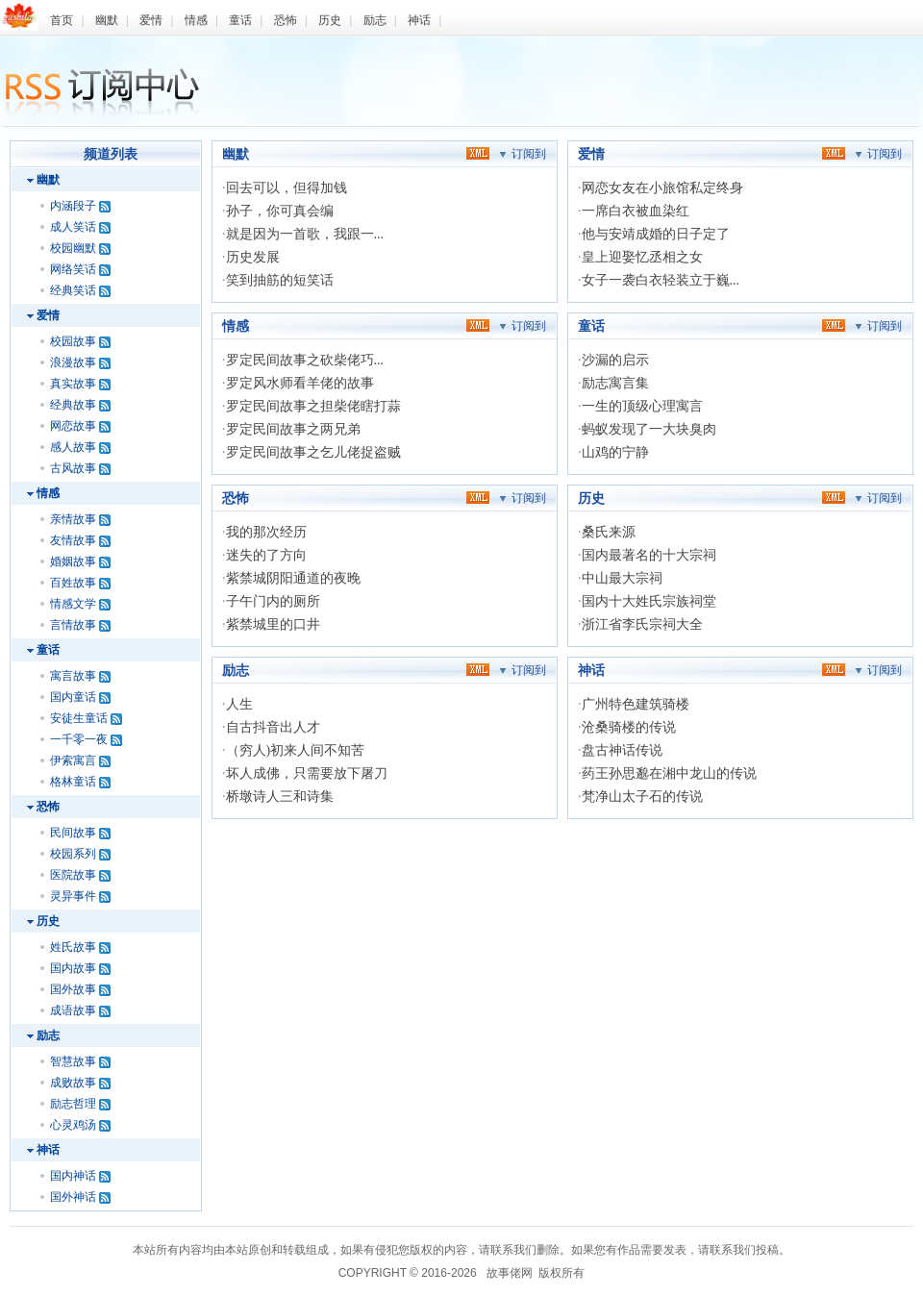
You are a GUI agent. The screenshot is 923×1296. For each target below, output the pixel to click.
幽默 (106, 20)
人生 (239, 704)
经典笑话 (73, 290)
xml (477, 152)
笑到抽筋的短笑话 (280, 280)
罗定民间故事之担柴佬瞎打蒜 (313, 406)
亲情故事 (73, 519)
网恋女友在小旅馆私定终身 (662, 188)
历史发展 (253, 257)
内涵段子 (73, 205)
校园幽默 (73, 248)
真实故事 (73, 383)
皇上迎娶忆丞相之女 (642, 257)
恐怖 (285, 20)
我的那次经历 (266, 532)
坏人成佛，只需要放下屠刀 (306, 773)
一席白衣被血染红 (635, 211)
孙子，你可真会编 (280, 211)
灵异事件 (73, 896)
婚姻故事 (73, 561)
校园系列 (73, 853)
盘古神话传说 (622, 750)
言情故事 (73, 625)
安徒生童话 (79, 718)
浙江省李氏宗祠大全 (642, 624)
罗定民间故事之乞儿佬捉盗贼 (313, 452)
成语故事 (73, 1010)
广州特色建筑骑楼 (635, 704)
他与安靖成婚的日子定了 (656, 234)
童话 (240, 20)
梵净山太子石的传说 (642, 796)
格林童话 (73, 781)
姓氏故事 (73, 947)
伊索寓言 (73, 760)
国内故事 (73, 968)
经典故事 (73, 404)
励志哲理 (73, 1103)
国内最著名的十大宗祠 (649, 555)
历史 (329, 20)
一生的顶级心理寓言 (642, 406)
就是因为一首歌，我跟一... (305, 234)
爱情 (150, 20)
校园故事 (73, 341)
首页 (61, 20)
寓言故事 (73, 676)
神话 (419, 20)
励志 (375, 20)
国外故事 (73, 989)
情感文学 (73, 604)
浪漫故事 (73, 362)
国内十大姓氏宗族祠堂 (649, 601)
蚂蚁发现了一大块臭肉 (649, 429)
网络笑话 (73, 269)
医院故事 (73, 875)
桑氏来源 (609, 532)
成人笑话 (73, 227)
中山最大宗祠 (622, 578)
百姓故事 (73, 582)
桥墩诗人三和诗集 (280, 796)
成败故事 (73, 1082)
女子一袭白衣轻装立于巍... (661, 280)
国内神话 (73, 1176)
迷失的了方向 (266, 555)
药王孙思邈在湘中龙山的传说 (669, 773)
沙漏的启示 (615, 360)
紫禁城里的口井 (273, 624)
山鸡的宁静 (615, 452)
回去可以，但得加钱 (286, 188)
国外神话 (73, 1197)
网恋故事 (73, 426)
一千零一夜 (79, 739)
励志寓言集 (615, 383)
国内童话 (73, 697)
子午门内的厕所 (273, 601)
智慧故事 (73, 1061)
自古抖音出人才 (273, 727)
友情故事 (73, 540)
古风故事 (73, 468)
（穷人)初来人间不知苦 (295, 750)
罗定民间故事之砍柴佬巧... (305, 360)
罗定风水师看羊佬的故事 (300, 383)
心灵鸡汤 (73, 1125)
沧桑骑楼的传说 (629, 727)
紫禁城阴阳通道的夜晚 (293, 578)
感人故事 (73, 447)
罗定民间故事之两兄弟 (293, 429)
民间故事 (73, 832)
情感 (196, 20)
